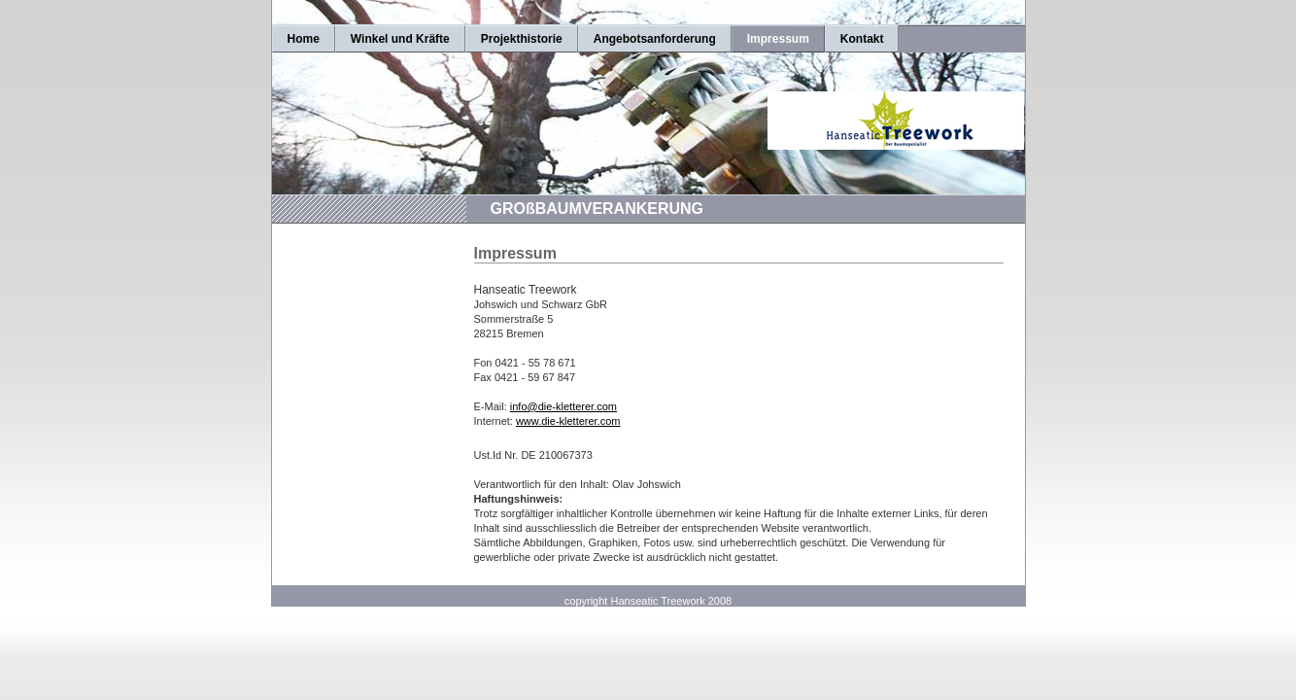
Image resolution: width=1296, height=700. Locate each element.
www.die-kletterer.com (568, 421)
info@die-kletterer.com (563, 406)
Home (304, 39)
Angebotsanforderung (655, 39)
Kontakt (862, 39)
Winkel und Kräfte (400, 39)
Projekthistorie (522, 39)
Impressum (778, 39)
